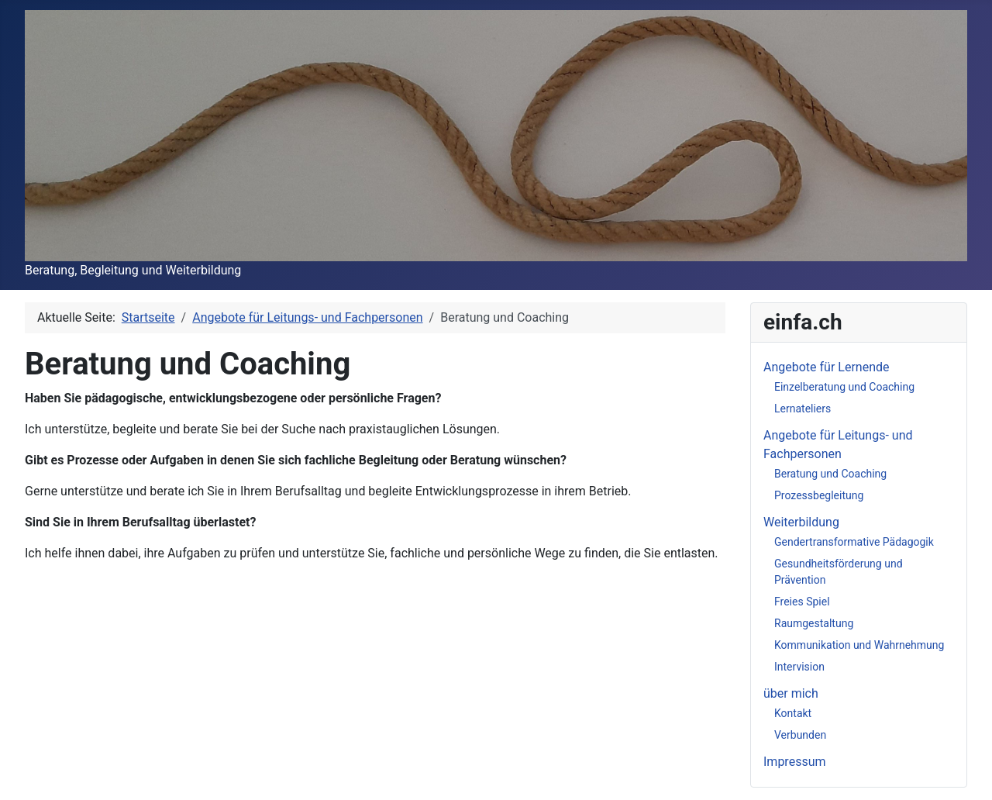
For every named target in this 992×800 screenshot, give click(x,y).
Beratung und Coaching (830, 473)
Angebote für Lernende (826, 367)
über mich (790, 693)
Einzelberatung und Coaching (844, 387)
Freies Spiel (802, 601)
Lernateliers (802, 408)
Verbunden (800, 735)
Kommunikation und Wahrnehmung (859, 645)
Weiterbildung (801, 522)
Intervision (799, 666)
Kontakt (792, 713)
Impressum (794, 761)
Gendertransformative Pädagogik (854, 542)
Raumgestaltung (813, 623)
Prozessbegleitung (818, 495)
